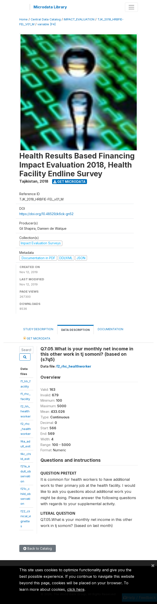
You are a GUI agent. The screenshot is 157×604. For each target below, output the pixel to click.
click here (75, 589)
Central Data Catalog (46, 19)
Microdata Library (50, 7)
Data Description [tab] (75, 330)
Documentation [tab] (110, 329)
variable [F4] (46, 24)
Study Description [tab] (38, 329)
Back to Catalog (37, 548)
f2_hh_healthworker (25, 411)
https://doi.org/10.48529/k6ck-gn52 (46, 214)
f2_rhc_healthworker (25, 429)
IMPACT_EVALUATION (79, 19)
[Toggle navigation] (131, 7)
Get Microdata (69, 182)
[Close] (153, 565)
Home (23, 19)
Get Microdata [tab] (36, 338)
